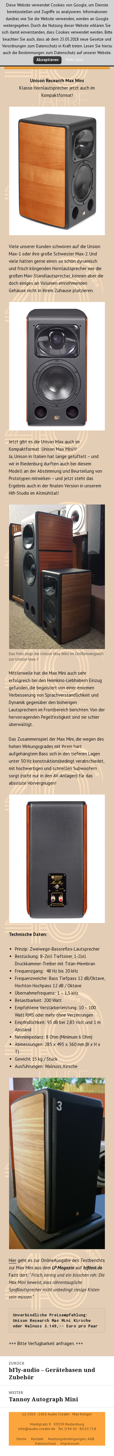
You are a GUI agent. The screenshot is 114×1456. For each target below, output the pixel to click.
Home (21, 1438)
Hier (12, 1260)
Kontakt (37, 1438)
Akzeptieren (47, 59)
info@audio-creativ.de (36, 1428)
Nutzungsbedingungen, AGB (71, 1438)
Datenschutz (45, 1443)
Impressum (69, 1443)
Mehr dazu (75, 59)
